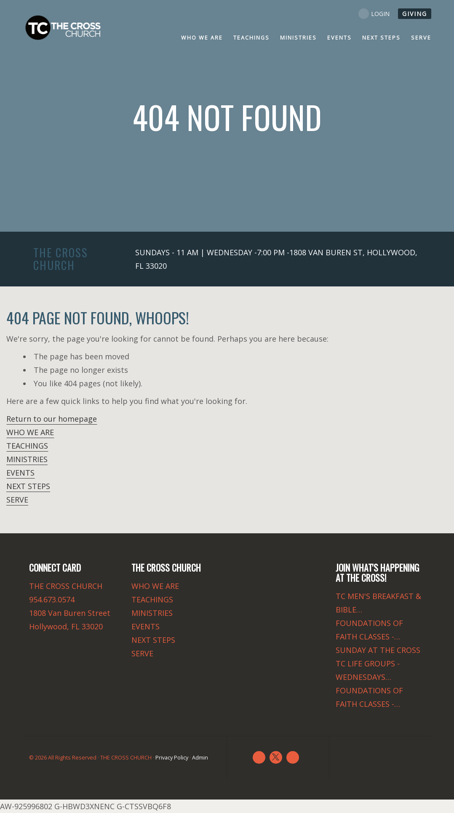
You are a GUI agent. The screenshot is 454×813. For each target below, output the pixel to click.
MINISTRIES (27, 459)
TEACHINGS (27, 446)
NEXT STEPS (28, 486)
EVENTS (20, 473)
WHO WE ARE (30, 432)
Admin (200, 757)
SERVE (17, 500)
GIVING (414, 14)
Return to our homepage (51, 419)
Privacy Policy (171, 757)
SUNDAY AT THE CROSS (378, 650)
